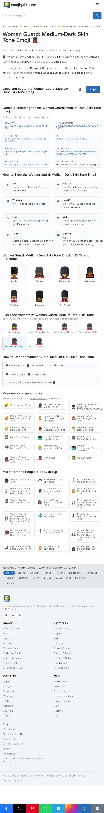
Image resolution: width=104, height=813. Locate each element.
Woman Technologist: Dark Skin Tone (84, 448)
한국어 (47, 577)
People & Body (31, 26)
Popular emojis (62, 701)
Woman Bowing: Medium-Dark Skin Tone (83, 549)
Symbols (7, 643)
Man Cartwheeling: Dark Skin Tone (51, 531)
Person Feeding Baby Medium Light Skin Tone (51, 418)
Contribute (9, 729)
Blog (56, 705)
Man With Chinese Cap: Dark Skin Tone (51, 428)
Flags (6, 633)
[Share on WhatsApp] (45, 808)
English (9, 572)
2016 (21, 77)
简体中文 (23, 577)
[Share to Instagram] (71, 808)
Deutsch (34, 572)
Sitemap (7, 780)
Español (21, 572)
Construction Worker (18, 405)
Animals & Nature (12, 658)
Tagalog (9, 583)
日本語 (36, 577)
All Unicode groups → (14, 667)
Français (48, 572)
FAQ (56, 715)
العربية (58, 577)
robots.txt (18, 780)
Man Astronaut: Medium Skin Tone (84, 437)
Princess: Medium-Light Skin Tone (17, 428)
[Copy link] (84, 808)
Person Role (50, 26)
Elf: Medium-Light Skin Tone (50, 547)
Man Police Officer (17, 437)
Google (7, 686)
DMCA (6, 748)
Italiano (61, 572)
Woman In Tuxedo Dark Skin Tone (50, 405)
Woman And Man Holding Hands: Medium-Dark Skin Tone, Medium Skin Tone (84, 535)
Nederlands (75, 572)
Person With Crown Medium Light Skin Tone (17, 418)
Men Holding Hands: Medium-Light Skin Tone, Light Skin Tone (85, 504)
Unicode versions (63, 696)
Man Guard (46, 458)
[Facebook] (6, 615)
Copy (93, 89)
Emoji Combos (62, 681)
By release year (62, 691)
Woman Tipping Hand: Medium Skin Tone (51, 502)
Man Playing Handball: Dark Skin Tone (84, 516)
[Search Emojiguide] (48, 15)
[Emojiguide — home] (19, 5)
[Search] (97, 15)
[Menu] (97, 5)
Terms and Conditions (15, 734)
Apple (6, 681)
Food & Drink (10, 663)
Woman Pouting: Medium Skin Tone (17, 501)
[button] (26, 125)
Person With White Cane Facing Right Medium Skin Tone (17, 491)
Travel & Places (11, 648)
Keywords (59, 686)
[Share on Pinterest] (32, 808)
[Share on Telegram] (58, 808)
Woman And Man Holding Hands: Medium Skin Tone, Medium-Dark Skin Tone (17, 519)
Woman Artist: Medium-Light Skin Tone (50, 448)
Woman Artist (81, 458)
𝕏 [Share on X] (19, 808)
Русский (9, 577)
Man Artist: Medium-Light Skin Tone (84, 428)
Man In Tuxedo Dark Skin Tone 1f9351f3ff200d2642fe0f (86, 407)
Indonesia (80, 577)
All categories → (62, 667)
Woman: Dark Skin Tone (17, 480)
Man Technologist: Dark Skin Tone (50, 437)
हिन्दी (68, 577)
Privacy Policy (10, 739)
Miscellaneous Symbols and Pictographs (77, 164)
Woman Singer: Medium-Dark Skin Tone (17, 459)
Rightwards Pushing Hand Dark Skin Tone (18, 547)
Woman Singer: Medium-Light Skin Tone (84, 418)
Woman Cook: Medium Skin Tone (17, 447)
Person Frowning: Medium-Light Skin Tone (84, 491)
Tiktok (6, 715)
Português (91, 572)
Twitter (6, 701)
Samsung (8, 705)
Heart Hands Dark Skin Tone (50, 480)
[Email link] (97, 808)
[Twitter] (13, 615)
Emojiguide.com (11, 26)
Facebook (8, 691)
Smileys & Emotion (13, 653)
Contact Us (9, 753)
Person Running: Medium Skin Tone (84, 480)
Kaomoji (58, 710)
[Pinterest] (19, 615)
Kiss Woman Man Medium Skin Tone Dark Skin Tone (17, 532)
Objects (7, 638)
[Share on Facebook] (6, 808)
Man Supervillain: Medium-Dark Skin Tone (50, 491)
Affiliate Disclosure (13, 744)
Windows (8, 696)
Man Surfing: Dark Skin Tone (50, 515)
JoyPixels (8, 710)
